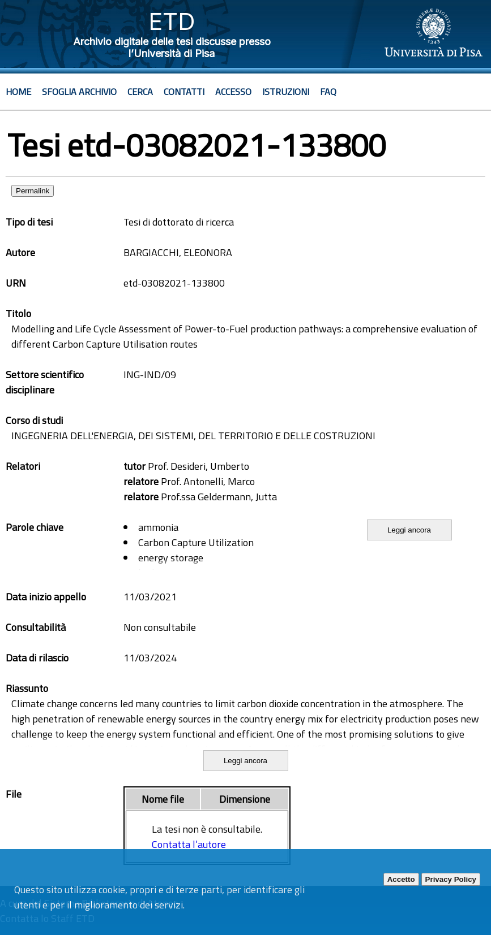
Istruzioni (285, 91)
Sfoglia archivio (79, 91)
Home (18, 91)
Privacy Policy (450, 879)
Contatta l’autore (189, 844)
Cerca (140, 91)
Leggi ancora (409, 530)
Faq (328, 91)
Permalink (32, 191)
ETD (171, 21)
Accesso (233, 91)
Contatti (184, 91)
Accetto (401, 879)
